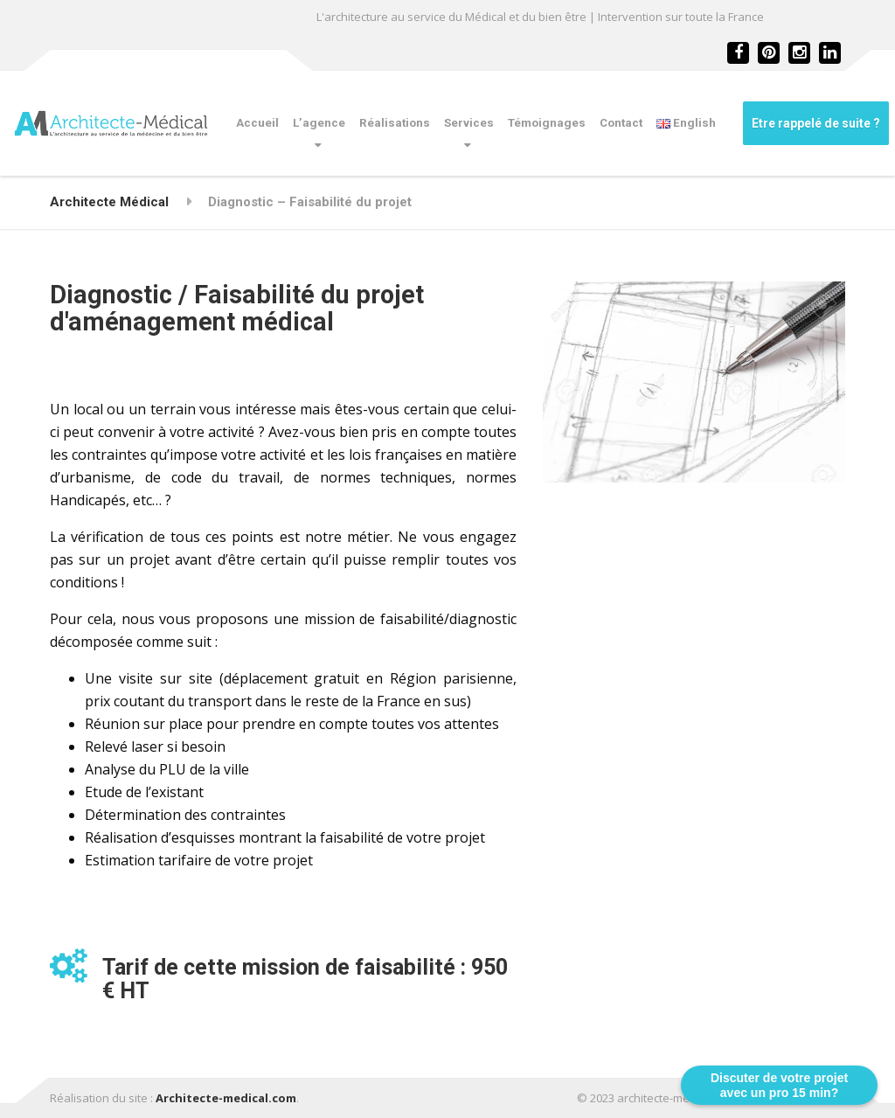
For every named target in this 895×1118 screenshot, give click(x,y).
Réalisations (394, 122)
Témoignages (547, 122)
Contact (621, 122)
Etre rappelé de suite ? (816, 123)
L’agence (319, 122)
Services (469, 122)
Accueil (257, 122)
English (686, 122)
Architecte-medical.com (226, 1098)
